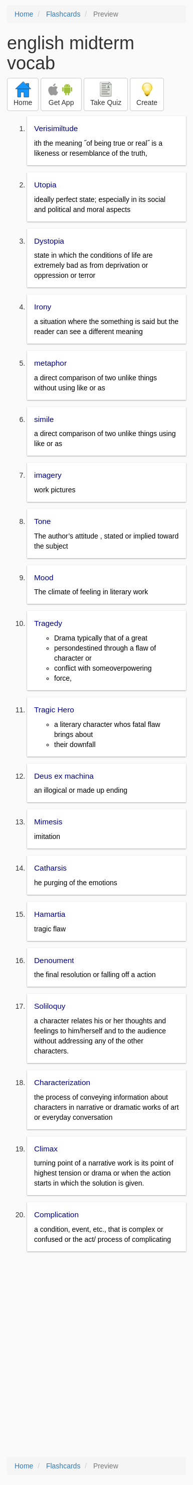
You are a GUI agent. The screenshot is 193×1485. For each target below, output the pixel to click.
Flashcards (63, 14)
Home (24, 14)
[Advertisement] (96, 1355)
